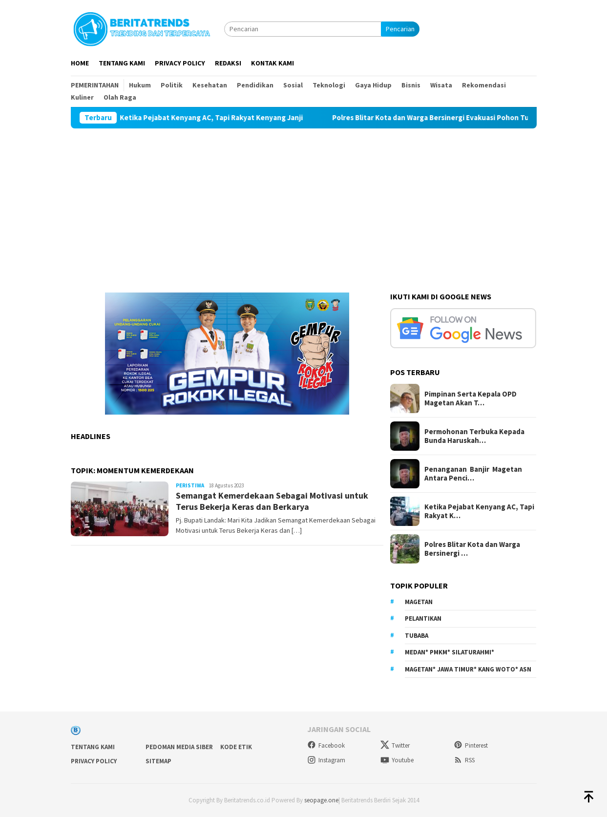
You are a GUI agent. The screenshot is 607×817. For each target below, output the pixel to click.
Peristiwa (190, 485)
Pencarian (400, 28)
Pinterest (471, 745)
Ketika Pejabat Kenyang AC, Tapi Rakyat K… (479, 511)
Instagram (326, 760)
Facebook (326, 745)
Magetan (419, 602)
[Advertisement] (304, 201)
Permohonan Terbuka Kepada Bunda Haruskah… (474, 436)
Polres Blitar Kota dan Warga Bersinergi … (472, 549)
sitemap (158, 761)
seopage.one (321, 800)
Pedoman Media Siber (179, 747)
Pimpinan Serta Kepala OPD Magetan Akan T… (470, 398)
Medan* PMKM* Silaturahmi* (449, 652)
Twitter (395, 745)
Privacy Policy (94, 761)
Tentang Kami (93, 747)
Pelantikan (423, 618)
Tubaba (416, 635)
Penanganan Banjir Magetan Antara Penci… (473, 473)
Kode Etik (236, 747)
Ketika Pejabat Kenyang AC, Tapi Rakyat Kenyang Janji (220, 117)
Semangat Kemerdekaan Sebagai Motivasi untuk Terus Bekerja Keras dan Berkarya (272, 501)
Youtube (397, 760)
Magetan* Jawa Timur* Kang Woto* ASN (468, 669)
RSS (464, 760)
